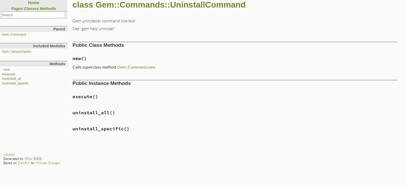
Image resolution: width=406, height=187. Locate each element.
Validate (9, 154)
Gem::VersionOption (16, 52)
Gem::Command (14, 34)
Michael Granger (48, 163)
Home (33, 3)
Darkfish (24, 163)
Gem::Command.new (136, 66)
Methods (48, 8)
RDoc (29, 159)
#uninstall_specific (15, 83)
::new (6, 69)
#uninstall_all (11, 79)
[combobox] (33, 14)
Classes (31, 8)
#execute (8, 74)
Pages (17, 8)
